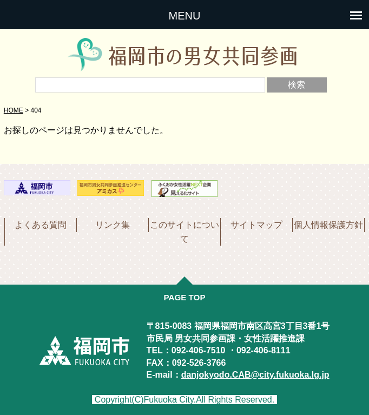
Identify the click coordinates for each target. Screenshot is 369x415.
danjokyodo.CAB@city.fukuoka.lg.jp (255, 374)
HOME (13, 110)
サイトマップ (256, 224)
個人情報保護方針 (328, 224)
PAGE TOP (184, 297)
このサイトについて (184, 231)
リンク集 (112, 224)
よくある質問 (41, 224)
